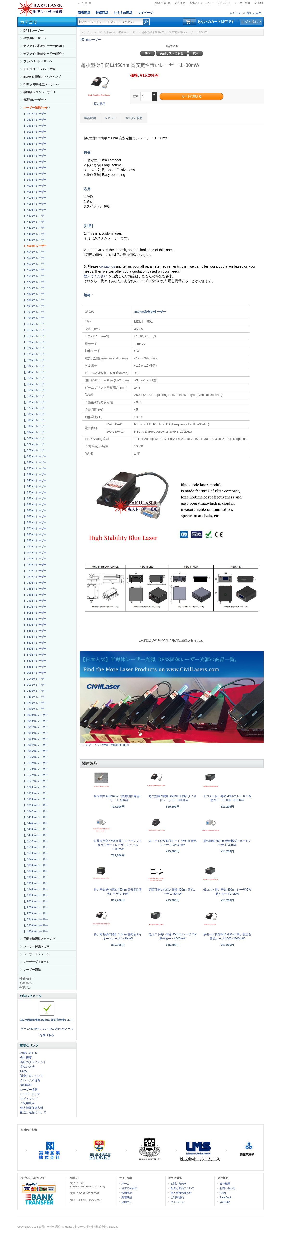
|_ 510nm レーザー (34, 324)
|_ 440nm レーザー (34, 221)
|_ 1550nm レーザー (35, 847)
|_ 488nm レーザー (34, 299)
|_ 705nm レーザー (34, 552)
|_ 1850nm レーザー (35, 865)
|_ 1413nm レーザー (35, 817)
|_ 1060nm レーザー (35, 738)
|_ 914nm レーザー (34, 678)
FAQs (23, 1071)
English (258, 2)
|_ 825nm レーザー (34, 618)
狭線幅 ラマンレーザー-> (39, 92)
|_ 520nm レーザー (34, 342)
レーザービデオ (30, 1094)
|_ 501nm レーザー (34, 312)
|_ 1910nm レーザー (35, 883)
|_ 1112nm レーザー (35, 762)
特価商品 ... (26, 978)
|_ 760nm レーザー (34, 576)
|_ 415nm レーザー (34, 203)
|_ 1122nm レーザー (35, 775)
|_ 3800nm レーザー (35, 925)
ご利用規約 (27, 1103)
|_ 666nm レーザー (34, 522)
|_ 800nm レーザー (34, 606)
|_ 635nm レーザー (34, 462)
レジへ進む (249, 22)
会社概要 (179, 2)
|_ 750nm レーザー (34, 570)
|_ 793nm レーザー (34, 600)
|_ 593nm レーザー (34, 426)
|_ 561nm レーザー (34, 402)
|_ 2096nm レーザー (35, 901)
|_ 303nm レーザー (34, 131)
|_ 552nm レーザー (34, 384)
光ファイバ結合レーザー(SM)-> (43, 53)
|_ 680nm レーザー (34, 534)
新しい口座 (254, 12)
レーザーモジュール (36, 954)
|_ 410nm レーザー (34, 197)
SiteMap (113, 1226)
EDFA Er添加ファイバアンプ (42, 76)
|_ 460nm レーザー (34, 263)
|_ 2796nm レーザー (35, 913)
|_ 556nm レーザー (34, 396)
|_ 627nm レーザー (34, 450)
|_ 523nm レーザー (34, 354)
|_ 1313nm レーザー (35, 799)
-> (36, 107)
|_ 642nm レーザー (34, 486)
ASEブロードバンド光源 (39, 69)
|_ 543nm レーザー (34, 372)
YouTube (225, 1201)
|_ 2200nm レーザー (35, 907)
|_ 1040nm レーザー (35, 720)
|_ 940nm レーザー (34, 690)
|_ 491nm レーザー (34, 305)
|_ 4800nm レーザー (35, 931)
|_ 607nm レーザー (34, 438)
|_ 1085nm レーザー (35, 750)
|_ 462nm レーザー (34, 269)
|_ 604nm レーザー (34, 432)
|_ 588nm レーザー (34, 414)
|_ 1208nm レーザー (35, 787)
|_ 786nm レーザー (34, 594)
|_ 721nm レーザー (34, 558)
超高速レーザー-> (34, 99)
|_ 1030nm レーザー (35, 714)
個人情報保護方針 (31, 1108)
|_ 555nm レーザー (34, 390)
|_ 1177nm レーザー (35, 781)
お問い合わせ (162, 2)
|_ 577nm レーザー (34, 408)
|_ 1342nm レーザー (35, 811)
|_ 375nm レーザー (34, 167)
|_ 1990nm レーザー (35, 895)
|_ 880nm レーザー (34, 660)
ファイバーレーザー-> (37, 61)
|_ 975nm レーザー (34, 702)
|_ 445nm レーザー (34, 233)
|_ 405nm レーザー (34, 191)
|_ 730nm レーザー (34, 564)
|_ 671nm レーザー (34, 528)
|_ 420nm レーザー (34, 209)
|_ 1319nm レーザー (35, 805)
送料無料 (26, 1085)
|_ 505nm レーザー (34, 318)
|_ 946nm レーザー (34, 696)
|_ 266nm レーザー (34, 125)
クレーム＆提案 (30, 1080)
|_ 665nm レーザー (34, 516)
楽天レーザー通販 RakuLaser (56, 1226)
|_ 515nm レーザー (34, 336)
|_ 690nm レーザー (34, 546)
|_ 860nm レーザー (34, 648)
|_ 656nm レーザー (34, 504)
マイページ (145, 12)
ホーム (86, 32)
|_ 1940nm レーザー (35, 889)
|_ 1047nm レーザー (35, 726)
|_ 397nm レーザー (34, 179)
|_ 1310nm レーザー (35, 793)
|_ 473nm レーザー (34, 287)
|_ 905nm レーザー (34, 672)
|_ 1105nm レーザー (35, 756)
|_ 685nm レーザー (34, 540)
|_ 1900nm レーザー (35, 877)
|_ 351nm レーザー (34, 149)
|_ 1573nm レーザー (35, 853)
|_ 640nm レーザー (34, 480)
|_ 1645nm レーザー (35, 859)
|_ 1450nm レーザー (35, 829)
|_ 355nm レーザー (34, 155)
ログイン (235, 12)
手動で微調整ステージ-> (39, 938)
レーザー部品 (32, 969)
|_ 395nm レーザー (34, 173)
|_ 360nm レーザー (34, 161)
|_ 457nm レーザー (34, 257)
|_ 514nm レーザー (34, 330)
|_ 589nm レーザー (34, 420)
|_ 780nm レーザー (34, 582)
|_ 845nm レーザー (34, 630)
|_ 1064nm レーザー (35, 744)
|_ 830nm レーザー (34, 624)
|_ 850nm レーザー (34, 636)
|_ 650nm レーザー (34, 492)
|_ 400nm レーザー (34, 185)
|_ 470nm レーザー (34, 281)
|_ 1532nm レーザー (35, 841)
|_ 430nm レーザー (34, 215)
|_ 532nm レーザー (34, 366)
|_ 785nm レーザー (34, 588)
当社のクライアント (201, 2)
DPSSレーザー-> (34, 30)
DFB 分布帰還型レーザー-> (41, 84)
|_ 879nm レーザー (34, 654)
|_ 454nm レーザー (34, 251)
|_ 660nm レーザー (34, 510)
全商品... (25, 987)
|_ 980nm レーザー (34, 708)
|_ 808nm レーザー (34, 612)
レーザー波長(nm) (104, 32)
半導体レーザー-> (34, 38)
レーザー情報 (242, 2)
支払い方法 (223, 2)
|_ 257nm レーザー (34, 113)
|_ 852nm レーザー (34, 642)
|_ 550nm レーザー (34, 378)
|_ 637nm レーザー (34, 468)
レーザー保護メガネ (36, 946)
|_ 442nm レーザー (34, 227)
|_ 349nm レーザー (34, 143)
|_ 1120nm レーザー (35, 769)
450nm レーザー (128, 32)
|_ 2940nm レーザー (35, 919)
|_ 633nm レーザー (34, 456)
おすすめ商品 (123, 12)
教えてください (95, 276)
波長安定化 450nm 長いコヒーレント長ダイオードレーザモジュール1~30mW (118, 845)
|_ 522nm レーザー (34, 348)
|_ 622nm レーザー (34, 444)
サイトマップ (29, 1098)
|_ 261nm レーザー (34, 119)
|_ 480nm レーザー (34, 293)
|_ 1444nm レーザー (35, 823)
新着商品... (26, 983)
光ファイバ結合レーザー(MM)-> (43, 46)
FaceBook (226, 1197)
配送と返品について (33, 1112)
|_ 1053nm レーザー (35, 732)
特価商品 (102, 12)
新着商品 (84, 12)
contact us (107, 266)
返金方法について (31, 1076)
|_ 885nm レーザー (34, 666)
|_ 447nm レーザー (34, 239)
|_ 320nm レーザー (34, 137)
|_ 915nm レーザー (34, 684)
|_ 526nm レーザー (34, 360)
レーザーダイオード (36, 962)
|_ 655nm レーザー (34, 498)
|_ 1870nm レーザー (35, 871)
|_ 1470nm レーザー (35, 835)
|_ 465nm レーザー (34, 275)
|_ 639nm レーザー (34, 474)
